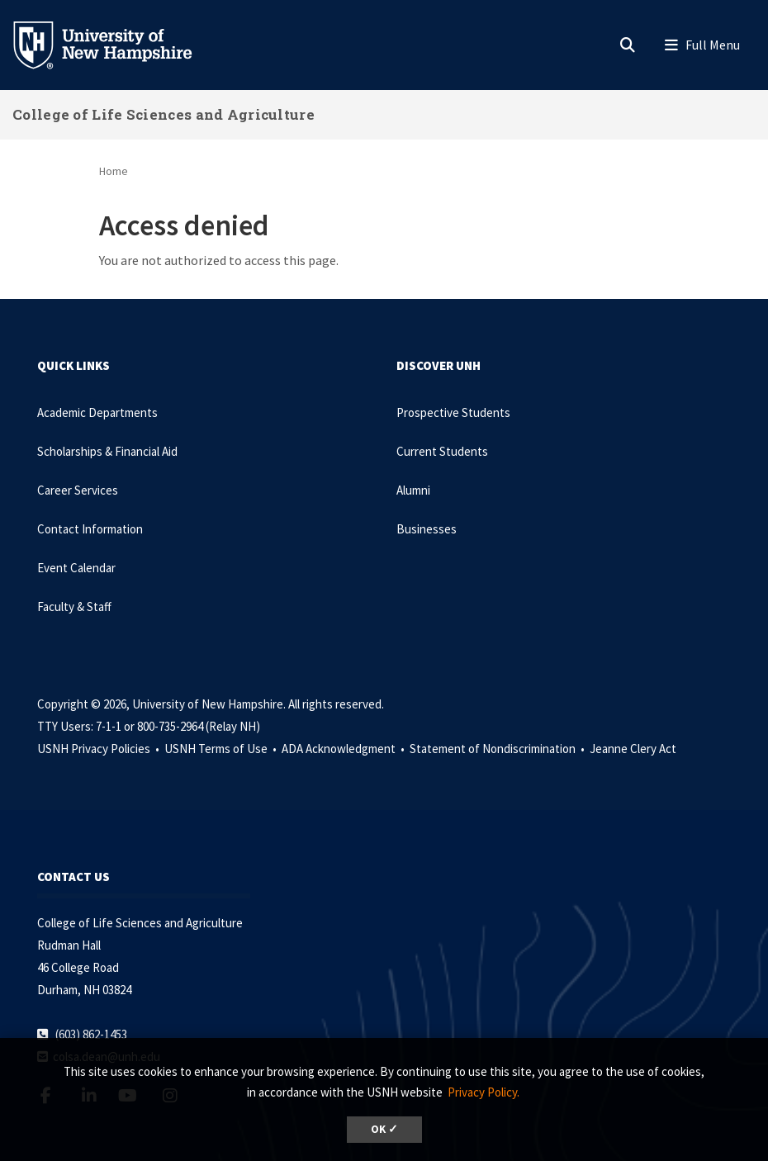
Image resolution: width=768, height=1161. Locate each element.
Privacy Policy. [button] (483, 1092)
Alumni (413, 490)
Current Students (442, 451)
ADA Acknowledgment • (344, 748)
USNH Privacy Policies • (99, 748)
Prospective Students (453, 412)
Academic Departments (97, 412)
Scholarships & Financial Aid (107, 451)
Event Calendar (76, 568)
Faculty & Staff (74, 606)
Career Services (77, 490)
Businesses (426, 529)
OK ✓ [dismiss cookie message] (384, 1129)
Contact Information (90, 529)
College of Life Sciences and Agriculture (163, 114)
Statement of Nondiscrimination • (498, 748)
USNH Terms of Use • (221, 748)
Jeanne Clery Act (633, 748)
